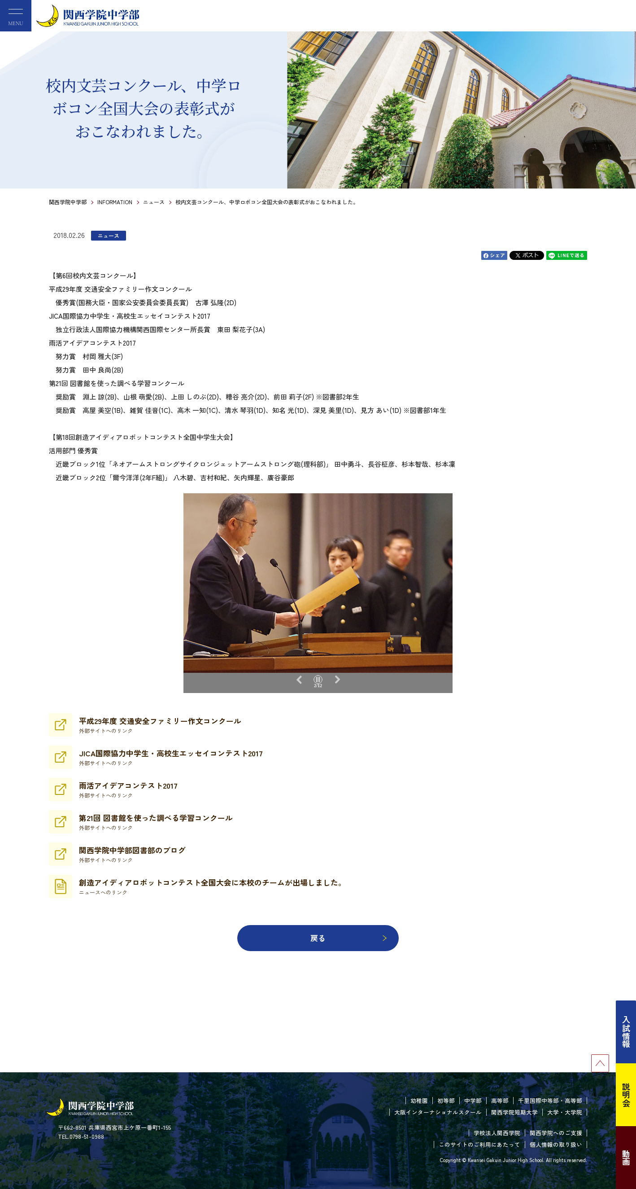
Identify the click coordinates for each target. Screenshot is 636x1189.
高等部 (500, 1100)
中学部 (473, 1100)
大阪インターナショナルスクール (438, 1112)
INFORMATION (114, 202)
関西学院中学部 (68, 202)
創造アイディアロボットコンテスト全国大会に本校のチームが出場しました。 (212, 886)
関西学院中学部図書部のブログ (132, 854)
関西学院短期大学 (514, 1112)
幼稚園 (419, 1100)
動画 (626, 1158)
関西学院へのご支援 (556, 1132)
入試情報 (626, 1032)
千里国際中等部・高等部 (550, 1100)
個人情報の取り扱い (556, 1144)
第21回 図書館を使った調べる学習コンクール (156, 821)
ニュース (154, 202)
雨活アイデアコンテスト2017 (128, 789)
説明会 (626, 1095)
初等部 (446, 1100)
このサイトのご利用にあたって (479, 1144)
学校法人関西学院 (497, 1132)
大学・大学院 (564, 1112)
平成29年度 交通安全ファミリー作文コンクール (160, 724)
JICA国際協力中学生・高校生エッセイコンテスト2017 (171, 757)
